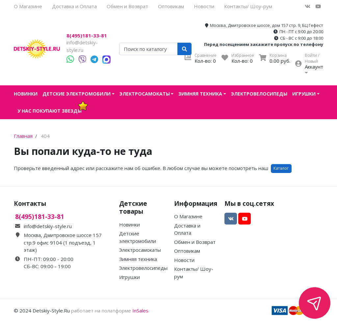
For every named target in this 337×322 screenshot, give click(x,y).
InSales (140, 310)
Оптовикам (171, 6)
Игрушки (304, 94)
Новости (204, 6)
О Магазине (28, 6)
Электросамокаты (144, 94)
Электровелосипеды (259, 94)
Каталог (281, 168)
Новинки (26, 94)
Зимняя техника (200, 94)
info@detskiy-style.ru (48, 226)
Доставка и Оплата (74, 6)
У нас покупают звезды (49, 111)
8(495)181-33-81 (86, 35)
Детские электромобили (76, 94)
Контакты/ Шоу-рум (248, 6)
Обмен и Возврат (127, 6)
